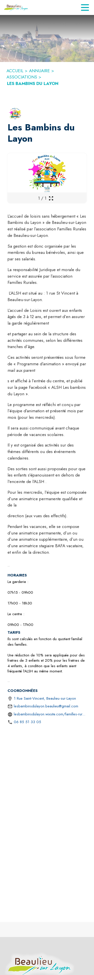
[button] (15, 113)
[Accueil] (16, 7)
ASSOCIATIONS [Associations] (22, 77)
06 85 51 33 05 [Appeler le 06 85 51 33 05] (27, 722)
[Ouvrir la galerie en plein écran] (51, 198)
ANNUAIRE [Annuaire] (39, 71)
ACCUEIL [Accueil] (15, 71)
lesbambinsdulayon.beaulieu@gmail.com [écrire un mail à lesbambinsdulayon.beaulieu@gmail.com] (46, 706)
